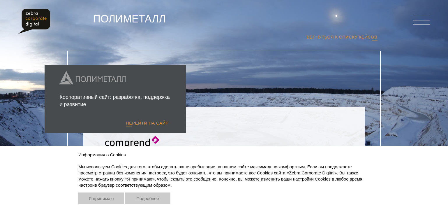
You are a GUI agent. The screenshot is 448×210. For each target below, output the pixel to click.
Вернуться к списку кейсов (341, 36)
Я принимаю (101, 198)
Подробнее (147, 198)
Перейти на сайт (147, 122)
